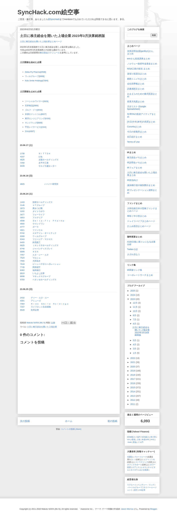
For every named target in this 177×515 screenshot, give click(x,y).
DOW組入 (131, 437)
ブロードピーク (140, 457)
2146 (22, 205)
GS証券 (142, 490)
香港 (133, 439)
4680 (22, 224)
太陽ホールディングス (48, 160)
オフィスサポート (134, 465)
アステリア (38, 217)
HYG (152, 439)
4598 (22, 221)
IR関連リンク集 (134, 270)
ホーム (68, 421)
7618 (22, 264)
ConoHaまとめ (134, 126)
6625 (22, 245)
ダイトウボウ (39, 211)
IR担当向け (132, 180)
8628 (22, 310)
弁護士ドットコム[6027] (35, 114)
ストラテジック (141, 462)
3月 (135, 348)
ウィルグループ (40, 236)
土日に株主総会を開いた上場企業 (42, 327)
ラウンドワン (39, 224)
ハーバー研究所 (51, 184)
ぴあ (41, 156)
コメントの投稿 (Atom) (71, 429)
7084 (22, 304)
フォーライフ (39, 214)
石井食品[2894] (31, 105)
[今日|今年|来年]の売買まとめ (141, 122)
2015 (133, 387)
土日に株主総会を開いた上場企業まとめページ (41, 41)
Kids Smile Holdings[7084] (36, 80)
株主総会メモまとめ (136, 157)
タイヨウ (134, 470)
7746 (22, 267)
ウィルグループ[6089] (34, 76)
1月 (135, 353)
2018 (133, 375)
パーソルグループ (135, 487)
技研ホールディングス (42, 202)
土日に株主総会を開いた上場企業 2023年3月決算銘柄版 (141, 331)
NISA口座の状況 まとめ (138, 68)
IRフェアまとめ (134, 167)
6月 (135, 323)
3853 (22, 217)
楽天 (136, 490)
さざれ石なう (133, 254)
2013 (133, 396)
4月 (135, 344)
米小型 (153, 437)
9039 (22, 166)
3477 (22, 214)
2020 (133, 366)
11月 (135, 307)
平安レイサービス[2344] (35, 127)
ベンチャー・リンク (146, 485)
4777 (22, 227)
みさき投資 (143, 470)
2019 (133, 370)
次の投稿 (25, 421)
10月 (135, 311)
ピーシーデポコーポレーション (46, 264)
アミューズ (36, 301)
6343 (22, 239)
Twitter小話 (132, 249)
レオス (144, 467)
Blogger (153, 509)
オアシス (136, 467)
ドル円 (140, 442)
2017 (133, 379)
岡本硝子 (37, 267)
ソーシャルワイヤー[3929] (36, 101)
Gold (129, 442)
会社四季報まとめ (135, 83)
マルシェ (37, 258)
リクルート (131, 485)
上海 (138, 439)
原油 (134, 442)
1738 (22, 153)
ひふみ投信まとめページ (139, 226)
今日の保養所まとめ (136, 131)
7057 (22, 255)
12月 (135, 303)
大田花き (37, 261)
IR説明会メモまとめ (136, 162)
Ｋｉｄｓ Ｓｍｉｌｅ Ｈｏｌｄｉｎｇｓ (50, 304)
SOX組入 (145, 437)
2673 (22, 208)
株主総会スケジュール (50, 53)
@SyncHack (54, 19)
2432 (22, 298)
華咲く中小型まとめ (136, 216)
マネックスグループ (41, 276)
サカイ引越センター (47, 166)
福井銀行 (37, 270)
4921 (22, 230)
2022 (133, 358)
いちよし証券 (39, 273)
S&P (138, 437)
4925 (22, 184)
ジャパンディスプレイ (42, 248)
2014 (133, 391)
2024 (133, 295)
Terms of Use (133, 142)
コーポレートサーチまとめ (140, 275)
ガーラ (36, 227)
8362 (22, 270)
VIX (128, 439)
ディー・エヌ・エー (40, 298)
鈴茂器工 (37, 242)
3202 (22, 211)
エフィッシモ (149, 459)
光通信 (130, 457)
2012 (133, 400)
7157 (22, 307)
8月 (135, 315)
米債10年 (145, 439)
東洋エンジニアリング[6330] (37, 118)
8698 (22, 276)
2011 (133, 404)
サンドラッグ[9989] (33, 123)
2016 (133, 383)
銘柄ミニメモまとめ (136, 79)
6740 (22, 248)
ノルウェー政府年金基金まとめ (142, 63)
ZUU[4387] (30, 131)
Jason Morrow (127, 509)
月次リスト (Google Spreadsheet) (136, 107)
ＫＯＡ (36, 252)
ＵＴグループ (39, 205)
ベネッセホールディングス (44, 279)
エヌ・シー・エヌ (40, 255)
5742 (22, 233)
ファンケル (38, 230)
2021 (133, 362)
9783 (22, 279)
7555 (22, 261)
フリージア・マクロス (42, 239)
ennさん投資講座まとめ (138, 58)
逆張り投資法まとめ (136, 74)
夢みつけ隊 (38, 208)
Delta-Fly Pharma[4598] (35, 72)
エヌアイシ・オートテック (44, 233)
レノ (134, 459)
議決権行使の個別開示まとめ (141, 185)
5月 (135, 340)
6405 (22, 242)
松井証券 (35, 310)
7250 (22, 163)
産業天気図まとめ (135, 101)
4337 (22, 156)
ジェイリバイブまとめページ (141, 221)
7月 (135, 319)
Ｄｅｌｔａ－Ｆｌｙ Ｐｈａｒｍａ (48, 221)
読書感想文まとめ (135, 89)
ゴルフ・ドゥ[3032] (33, 110)
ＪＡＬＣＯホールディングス (45, 245)
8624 (22, 273)
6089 (22, 236)
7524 (22, 258)
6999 (22, 252)
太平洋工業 (43, 163)
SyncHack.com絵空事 (49, 12)
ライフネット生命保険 (41, 307)
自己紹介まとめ (134, 137)
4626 (22, 160)
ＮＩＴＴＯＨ (44, 153)
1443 (22, 202)
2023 (133, 299)
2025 (133, 290)
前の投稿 (112, 421)
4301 (22, 301)
